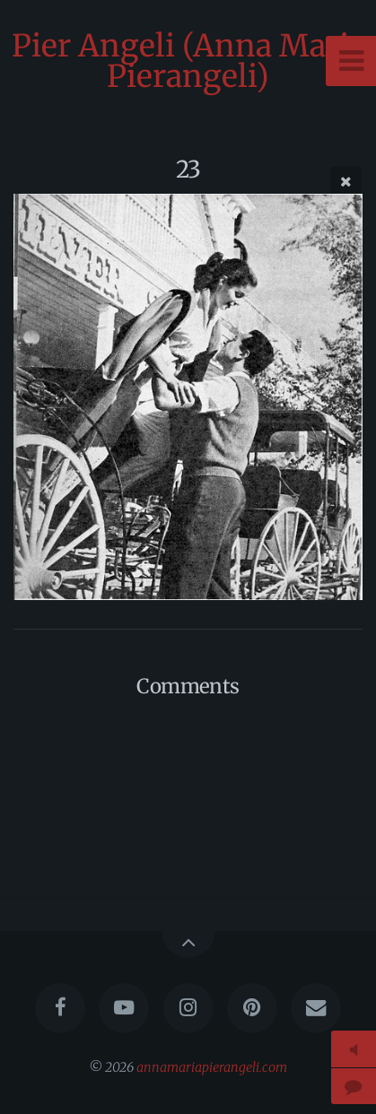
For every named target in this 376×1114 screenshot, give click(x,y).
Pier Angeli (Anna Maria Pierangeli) (188, 61)
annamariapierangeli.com (211, 1067)
